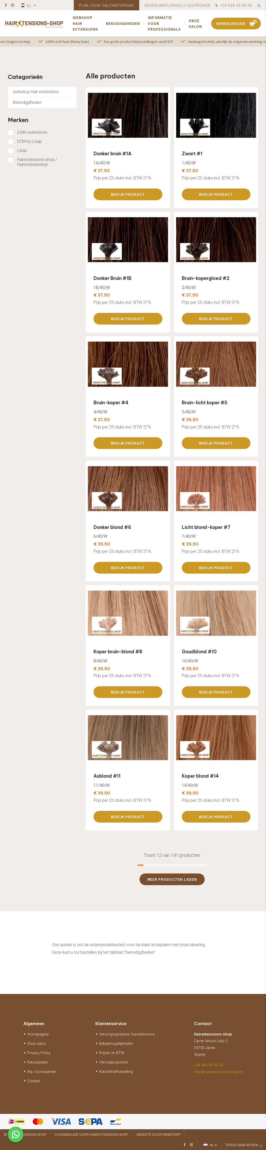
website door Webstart (158, 1134)
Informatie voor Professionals (164, 23)
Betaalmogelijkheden (116, 1043)
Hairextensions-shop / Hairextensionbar (37, 162)
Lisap (22, 150)
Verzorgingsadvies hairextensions (127, 1034)
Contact (33, 1081)
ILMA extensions (32, 132)
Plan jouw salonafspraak (106, 5)
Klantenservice (111, 1023)
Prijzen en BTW (111, 1053)
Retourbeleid (37, 1062)
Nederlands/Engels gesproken (177, 5)
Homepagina (38, 1034)
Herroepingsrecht (113, 1062)
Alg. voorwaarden (41, 1072)
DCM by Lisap (29, 141)
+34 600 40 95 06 (233, 6)
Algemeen (33, 1023)
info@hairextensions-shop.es (218, 1072)
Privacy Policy (39, 1053)
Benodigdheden (123, 23)
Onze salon (195, 23)
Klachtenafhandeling (116, 1072)
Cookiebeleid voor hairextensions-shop (91, 1134)
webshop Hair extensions (85, 23)
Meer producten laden (172, 879)
